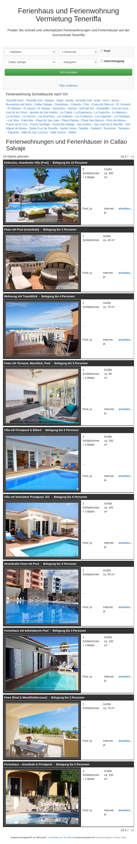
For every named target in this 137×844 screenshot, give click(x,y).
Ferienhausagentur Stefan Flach (110, 837)
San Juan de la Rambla (108, 124)
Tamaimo (123, 128)
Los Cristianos (84, 116)
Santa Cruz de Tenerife (43, 128)
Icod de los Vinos (16, 112)
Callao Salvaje (43, 104)
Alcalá (69, 100)
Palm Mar (27, 120)
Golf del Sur (86, 108)
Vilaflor (72, 132)
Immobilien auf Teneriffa (60, 837)
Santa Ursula (68, 128)
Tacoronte (109, 128)
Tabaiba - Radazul (90, 128)
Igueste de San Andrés (44, 112)
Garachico (58, 108)
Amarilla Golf (83, 100)
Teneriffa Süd (34, 100)
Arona (115, 100)
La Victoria (28, 116)
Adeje (59, 100)
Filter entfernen (68, 85)
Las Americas (46, 116)
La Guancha (101, 112)
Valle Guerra (58, 132)
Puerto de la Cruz (17, 124)
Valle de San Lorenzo (34, 132)
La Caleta (66, 112)
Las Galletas (65, 116)
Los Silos (13, 120)
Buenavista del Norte (19, 104)
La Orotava (13, 116)
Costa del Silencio (102, 104)
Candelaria (61, 104)
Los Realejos (122, 116)
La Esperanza (83, 112)
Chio (86, 104)
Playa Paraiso (70, 120)
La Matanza (119, 112)
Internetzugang (114, 61)
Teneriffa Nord (14, 100)
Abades (49, 100)
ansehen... (125, 208)
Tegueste (13, 132)
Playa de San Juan (47, 120)
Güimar (72, 108)
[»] (132, 156)
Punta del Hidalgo (63, 124)
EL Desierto (123, 104)
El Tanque (44, 108)
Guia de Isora (120, 108)
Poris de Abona (115, 120)
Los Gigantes (103, 116)
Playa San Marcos (92, 120)
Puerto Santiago (40, 124)
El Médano (14, 108)
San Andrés (84, 124)
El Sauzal (29, 108)
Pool (107, 50)
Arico (106, 100)
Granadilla (102, 108)
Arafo (97, 100)
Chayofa (76, 104)
